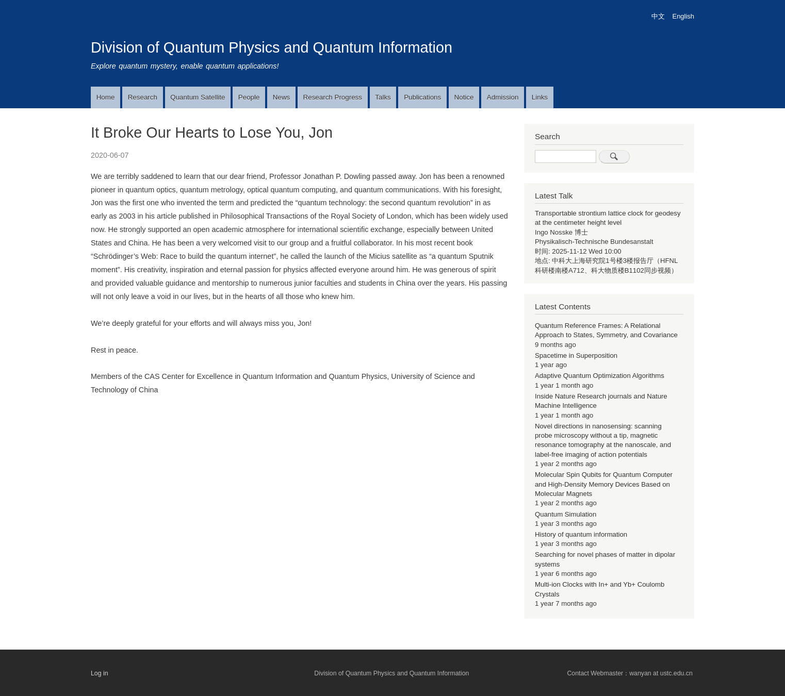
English (683, 16)
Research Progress (332, 97)
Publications (422, 97)
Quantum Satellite (197, 97)
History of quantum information (581, 534)
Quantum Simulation (565, 514)
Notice (464, 97)
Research (142, 97)
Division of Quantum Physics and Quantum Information (271, 47)
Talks (382, 97)
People (249, 97)
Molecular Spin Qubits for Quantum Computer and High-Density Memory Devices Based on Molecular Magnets (604, 484)
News (281, 97)
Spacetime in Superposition (576, 355)
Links (540, 97)
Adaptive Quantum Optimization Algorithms (599, 375)
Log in (99, 673)
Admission (503, 97)
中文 (658, 16)
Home (105, 97)
